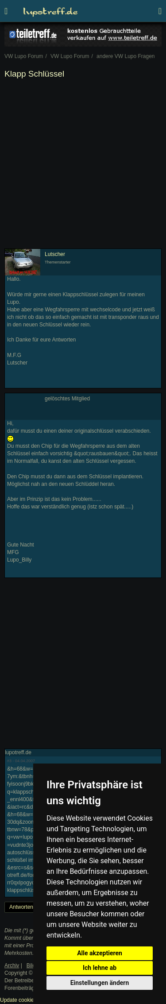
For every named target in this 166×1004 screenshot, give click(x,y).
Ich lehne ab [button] (99, 967)
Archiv (11, 965)
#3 (9, 761)
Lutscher (55, 254)
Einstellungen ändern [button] (99, 982)
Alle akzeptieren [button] (99, 953)
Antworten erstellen (32, 907)
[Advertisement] (83, 165)
